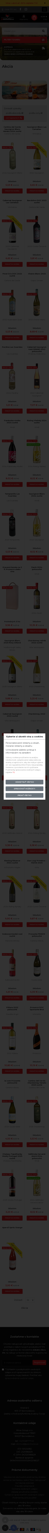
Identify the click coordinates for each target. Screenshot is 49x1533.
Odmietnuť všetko (24, 782)
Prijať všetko (24, 795)
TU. (14, 772)
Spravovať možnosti (24, 789)
